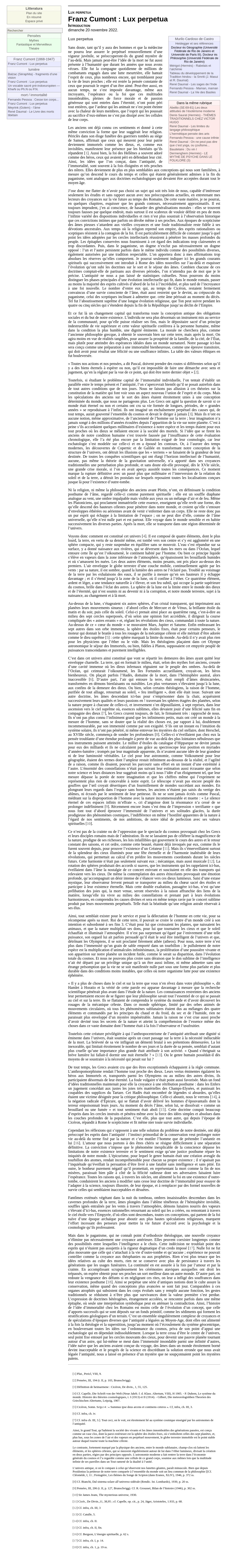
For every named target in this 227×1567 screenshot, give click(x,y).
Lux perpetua (80, 39)
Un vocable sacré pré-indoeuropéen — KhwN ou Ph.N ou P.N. (34, 87)
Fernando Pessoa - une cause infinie (194, 137)
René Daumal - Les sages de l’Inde (193, 84)
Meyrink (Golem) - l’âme (24, 107)
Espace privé (34, 21)
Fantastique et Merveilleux (33, 44)
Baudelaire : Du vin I (183, 149)
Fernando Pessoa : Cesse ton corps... (33, 99)
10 (89, 824)
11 (166, 849)
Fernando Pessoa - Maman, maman (194, 88)
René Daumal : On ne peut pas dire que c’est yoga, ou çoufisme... (193, 143)
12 (211, 861)
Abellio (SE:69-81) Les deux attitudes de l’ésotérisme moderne (192, 109)
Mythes (34, 40)
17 (191, 1248)
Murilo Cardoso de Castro (194, 39)
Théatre (34, 48)
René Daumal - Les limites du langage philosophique (189, 127)
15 (162, 1110)
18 (109, 1282)
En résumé (34, 17)
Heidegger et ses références (194, 43)
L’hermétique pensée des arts (189, 133)
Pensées (34, 36)
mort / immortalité (34, 95)
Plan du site (34, 13)
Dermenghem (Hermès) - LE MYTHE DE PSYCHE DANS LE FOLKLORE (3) (191, 156)
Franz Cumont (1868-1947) (34, 59)
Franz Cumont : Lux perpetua (27, 63)
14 (213, 1097)
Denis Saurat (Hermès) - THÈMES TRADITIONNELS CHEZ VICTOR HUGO (193, 118)
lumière (34, 69)
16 (77, 1143)
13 (159, 1055)
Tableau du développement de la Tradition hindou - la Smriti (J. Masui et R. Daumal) (194, 76)
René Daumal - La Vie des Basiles (193, 92)
